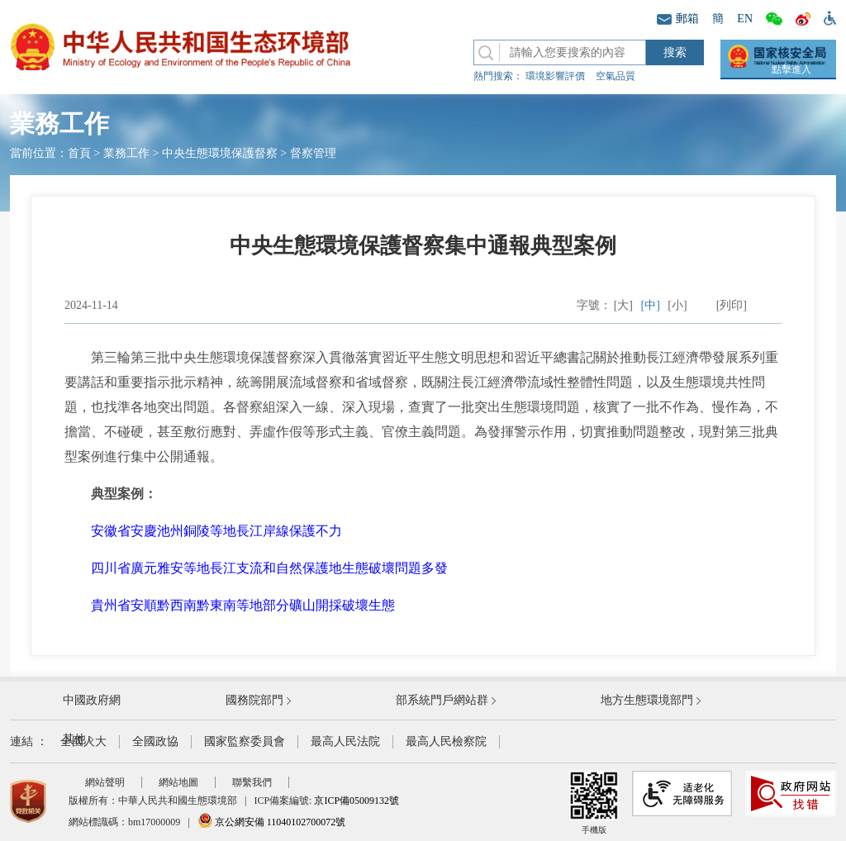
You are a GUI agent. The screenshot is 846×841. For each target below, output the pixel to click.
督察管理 (313, 153)
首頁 (79, 153)
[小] (677, 305)
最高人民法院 (345, 741)
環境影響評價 (555, 76)
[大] (623, 305)
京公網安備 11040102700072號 (271, 822)
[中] (650, 305)
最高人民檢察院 (446, 741)
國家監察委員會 (244, 741)
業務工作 (126, 153)
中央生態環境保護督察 (220, 153)
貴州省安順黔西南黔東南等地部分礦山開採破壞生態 (243, 605)
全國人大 (83, 741)
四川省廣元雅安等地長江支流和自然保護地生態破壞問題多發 (269, 568)
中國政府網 (92, 700)
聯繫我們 (252, 782)
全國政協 (155, 741)
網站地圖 (178, 782)
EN (745, 18)
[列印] (731, 305)
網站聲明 (105, 782)
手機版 (594, 802)
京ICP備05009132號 (356, 800)
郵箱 (678, 18)
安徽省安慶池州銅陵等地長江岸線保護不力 (216, 531)
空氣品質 (615, 76)
